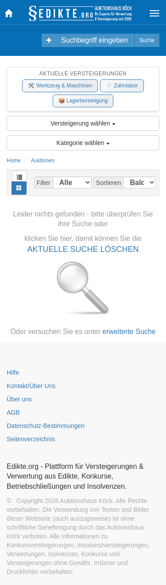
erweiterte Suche (129, 331)
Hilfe (13, 372)
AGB (13, 412)
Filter (43, 182)
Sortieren (108, 182)
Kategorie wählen (82, 142)
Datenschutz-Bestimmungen (46, 425)
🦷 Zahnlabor (122, 85)
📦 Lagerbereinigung (83, 101)
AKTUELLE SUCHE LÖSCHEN (83, 249)
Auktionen (42, 160)
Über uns (19, 399)
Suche (146, 40)
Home (14, 160)
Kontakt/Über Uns (31, 385)
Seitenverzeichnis (31, 439)
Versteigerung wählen (83, 123)
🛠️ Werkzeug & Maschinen (60, 85)
